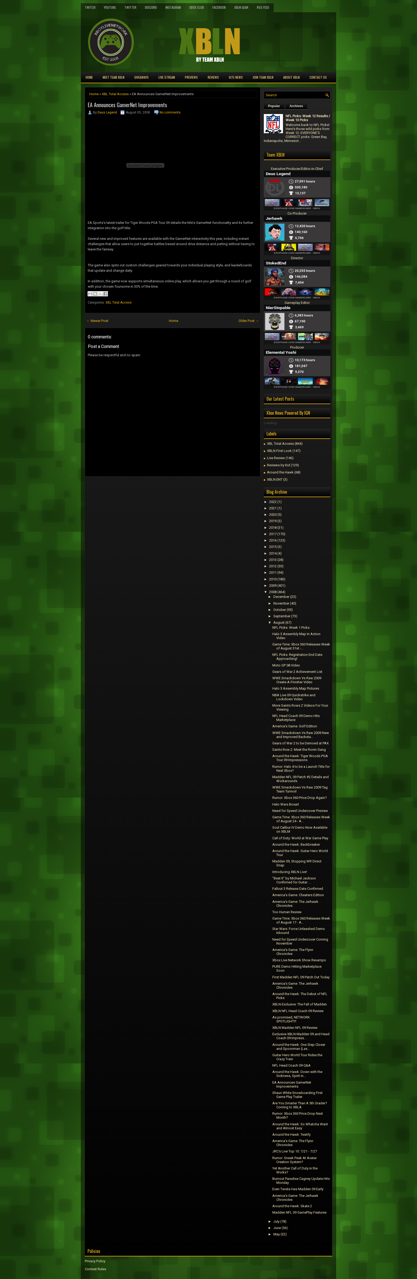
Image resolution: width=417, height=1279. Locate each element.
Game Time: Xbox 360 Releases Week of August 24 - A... (301, 819)
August (279, 622)
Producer (297, 347)
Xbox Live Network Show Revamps (299, 960)
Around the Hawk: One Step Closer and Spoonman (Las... (298, 1047)
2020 (273, 515)
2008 (273, 592)
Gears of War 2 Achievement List (297, 672)
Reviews (213, 77)
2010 (273, 579)
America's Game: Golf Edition (294, 726)
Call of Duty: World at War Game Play (300, 838)
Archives (296, 106)
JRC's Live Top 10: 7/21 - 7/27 (294, 1151)
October (279, 610)
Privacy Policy (95, 1261)
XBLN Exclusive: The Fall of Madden (299, 1004)
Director (297, 258)
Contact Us (318, 77)
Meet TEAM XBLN (113, 77)
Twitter (130, 7)
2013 (273, 560)
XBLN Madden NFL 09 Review (295, 1028)
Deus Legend (107, 112)
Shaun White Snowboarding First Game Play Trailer (297, 1095)
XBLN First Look (279, 451)
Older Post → (249, 321)
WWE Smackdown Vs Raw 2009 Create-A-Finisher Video (296, 680)
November (281, 603)
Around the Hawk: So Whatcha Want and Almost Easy (300, 1126)
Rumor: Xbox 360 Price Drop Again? (299, 798)
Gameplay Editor (297, 303)
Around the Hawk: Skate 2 (292, 1206)
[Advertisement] (147, 489)
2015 (273, 547)
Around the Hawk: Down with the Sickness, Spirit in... (297, 1074)
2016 (273, 540)
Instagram (173, 7)
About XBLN (291, 77)
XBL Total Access (115, 94)
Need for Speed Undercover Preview (300, 811)
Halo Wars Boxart (285, 804)
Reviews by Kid (278, 465)
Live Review (276, 458)
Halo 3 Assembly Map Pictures (295, 688)
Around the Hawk (280, 472)
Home (89, 77)
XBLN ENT (274, 479)
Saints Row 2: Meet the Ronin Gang (299, 750)
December (281, 597)
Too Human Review (287, 912)
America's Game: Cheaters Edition (298, 895)
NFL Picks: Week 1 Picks (291, 628)
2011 (273, 572)
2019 (273, 521)
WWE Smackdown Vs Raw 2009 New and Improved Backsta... (300, 735)
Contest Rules (95, 1269)
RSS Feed (263, 7)
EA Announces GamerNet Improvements (127, 104)
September (281, 616)
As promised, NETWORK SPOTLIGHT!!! (291, 1019)
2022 (273, 502)
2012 (273, 566)
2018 (273, 528)
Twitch (90, 7)
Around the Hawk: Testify (291, 1135)
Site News (236, 77)
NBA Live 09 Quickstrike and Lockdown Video (293, 697)
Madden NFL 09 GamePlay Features (299, 1212)
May (276, 1234)
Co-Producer (297, 213)
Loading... (271, 423)
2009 (273, 586)
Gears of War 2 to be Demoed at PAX (300, 743)
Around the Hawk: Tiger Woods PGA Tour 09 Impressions (300, 758)
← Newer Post (97, 321)
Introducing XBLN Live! (289, 872)
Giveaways (141, 77)
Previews (191, 77)
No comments (170, 112)
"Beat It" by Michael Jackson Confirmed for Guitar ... (294, 880)
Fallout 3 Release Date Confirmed (297, 889)
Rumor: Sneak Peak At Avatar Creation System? (294, 1160)
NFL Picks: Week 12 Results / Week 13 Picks (308, 118)
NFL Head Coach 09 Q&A (291, 1065)
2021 (273, 508)
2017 (273, 534)
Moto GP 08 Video (286, 665)
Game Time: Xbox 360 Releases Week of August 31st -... (301, 646)
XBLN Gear (241, 7)
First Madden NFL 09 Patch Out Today (301, 977)
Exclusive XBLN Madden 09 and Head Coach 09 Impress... (301, 1036)
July (276, 1221)
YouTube (110, 7)
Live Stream (167, 77)
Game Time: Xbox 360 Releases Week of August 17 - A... (301, 920)
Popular (274, 106)
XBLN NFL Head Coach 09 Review (298, 1011)
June (277, 1228)
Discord (151, 7)
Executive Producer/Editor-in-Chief (297, 169)
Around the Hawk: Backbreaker (296, 844)
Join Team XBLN (263, 77)
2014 (273, 553)
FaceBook (219, 7)
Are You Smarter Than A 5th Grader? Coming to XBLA (299, 1105)
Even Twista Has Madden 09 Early (297, 1189)
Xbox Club (196, 7)
